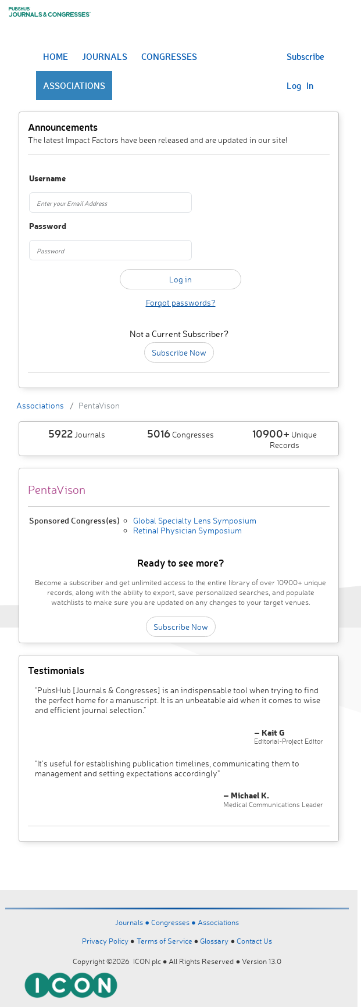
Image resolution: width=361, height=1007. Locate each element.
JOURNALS (104, 56)
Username (47, 179)
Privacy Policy (105, 940)
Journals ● (133, 922)
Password (47, 226)
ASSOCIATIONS (74, 85)
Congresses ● (174, 922)
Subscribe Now (179, 352)
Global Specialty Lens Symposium (194, 520)
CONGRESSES (169, 56)
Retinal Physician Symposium (187, 530)
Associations (40, 405)
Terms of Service (164, 940)
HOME (55, 56)
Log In (300, 85)
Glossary (214, 940)
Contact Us (254, 940)
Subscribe (305, 56)
